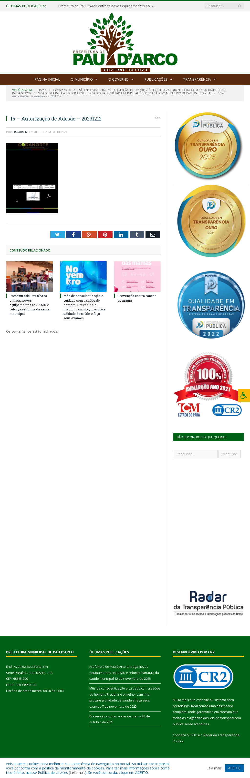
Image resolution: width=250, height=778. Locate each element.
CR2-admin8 (20, 132)
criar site (202, 700)
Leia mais (77, 772)
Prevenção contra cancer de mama (115, 716)
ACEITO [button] (234, 768)
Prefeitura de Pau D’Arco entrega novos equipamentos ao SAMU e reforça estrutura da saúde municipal (108, 6)
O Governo (118, 79)
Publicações (155, 79)
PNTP (193, 735)
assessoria (225, 706)
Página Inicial (47, 79)
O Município (82, 79)
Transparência (197, 79)
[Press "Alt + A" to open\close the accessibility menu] (244, 395)
